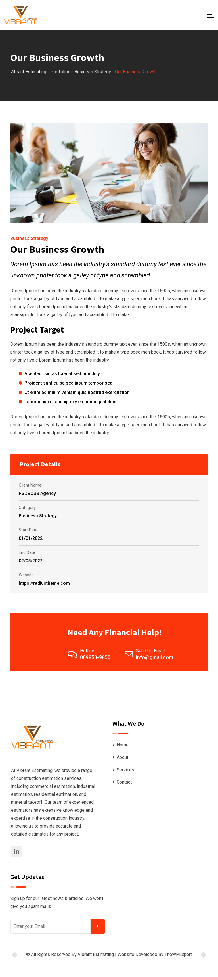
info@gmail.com (154, 657)
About (122, 757)
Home (123, 745)
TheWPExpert (178, 954)
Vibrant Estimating (96, 954)
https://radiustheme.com (44, 583)
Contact (124, 782)
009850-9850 (95, 657)
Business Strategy (29, 238)
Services (125, 770)
